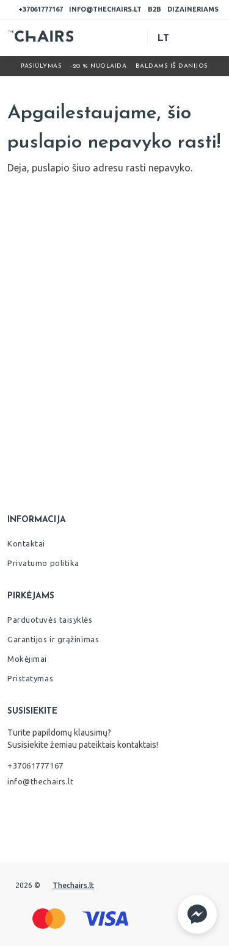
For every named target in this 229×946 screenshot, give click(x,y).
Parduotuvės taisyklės (50, 619)
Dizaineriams (193, 9)
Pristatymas (30, 678)
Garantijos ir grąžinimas (53, 639)
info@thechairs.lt (105, 9)
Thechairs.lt (73, 885)
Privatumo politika (43, 563)
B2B (154, 9)
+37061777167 (40, 9)
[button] (197, 914)
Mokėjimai (27, 658)
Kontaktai (26, 543)
